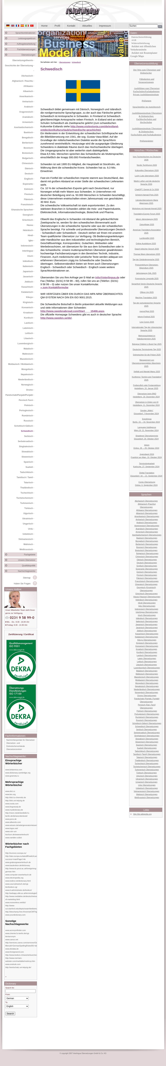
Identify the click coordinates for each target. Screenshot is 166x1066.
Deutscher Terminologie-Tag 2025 (147, 349)
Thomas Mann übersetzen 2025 (146, 254)
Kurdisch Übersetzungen (147, 652)
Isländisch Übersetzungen (147, 618)
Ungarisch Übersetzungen (146, 782)
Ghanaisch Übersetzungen (146, 584)
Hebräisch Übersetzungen (146, 600)
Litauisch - (29, 338)
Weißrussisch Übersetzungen (146, 797)
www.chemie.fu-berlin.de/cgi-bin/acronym (17, 934)
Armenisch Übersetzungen (147, 532)
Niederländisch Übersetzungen (147, 689)
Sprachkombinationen (26, 33)
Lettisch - (29, 333)
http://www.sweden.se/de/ (56, 317)
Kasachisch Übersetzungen (146, 634)
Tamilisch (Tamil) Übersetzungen (147, 754)
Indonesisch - (27, 246)
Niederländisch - (26, 379)
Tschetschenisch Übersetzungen (146, 767)
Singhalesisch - (26, 446)
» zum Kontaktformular (54, 287)
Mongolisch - (27, 369)
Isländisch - (28, 261)
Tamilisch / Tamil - (25, 477)
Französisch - (27, 204)
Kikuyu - (30, 297)
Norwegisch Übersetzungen (146, 692)
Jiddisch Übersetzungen (147, 631)
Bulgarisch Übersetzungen (147, 553)
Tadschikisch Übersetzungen (147, 751)
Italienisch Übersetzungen (147, 621)
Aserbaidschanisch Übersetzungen (146, 535)
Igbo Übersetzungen (146, 606)
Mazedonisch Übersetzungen (146, 677)
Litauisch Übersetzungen (146, 665)
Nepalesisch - (27, 374)
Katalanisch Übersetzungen (146, 637)
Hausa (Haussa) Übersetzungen (146, 597)
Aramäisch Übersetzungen (147, 529)
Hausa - (30, 225)
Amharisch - (28, 101)
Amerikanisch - (26, 96)
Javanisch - (28, 276)
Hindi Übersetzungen (147, 603)
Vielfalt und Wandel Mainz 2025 (147, 371)
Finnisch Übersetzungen (147, 575)
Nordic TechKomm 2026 (147, 165)
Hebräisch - (28, 230)
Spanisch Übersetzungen (146, 745)
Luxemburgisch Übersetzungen (147, 668)
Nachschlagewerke (27, 571)
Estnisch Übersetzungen (147, 572)
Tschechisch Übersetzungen (146, 763)
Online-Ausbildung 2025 (146, 243)
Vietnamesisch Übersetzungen (146, 791)
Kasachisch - (27, 287)
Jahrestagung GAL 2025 (146, 273)
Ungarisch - (28, 524)
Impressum (105, 25)
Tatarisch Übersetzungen (146, 757)
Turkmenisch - (27, 503)
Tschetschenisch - (25, 498)
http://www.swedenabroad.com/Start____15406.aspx (72, 311)
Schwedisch (76, 62)
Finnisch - (29, 194)
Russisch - (29, 421)
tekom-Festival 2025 (146, 317)
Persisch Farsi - (26, 400)
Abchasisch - (27, 76)
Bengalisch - (28, 137)
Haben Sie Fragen (22, 583)
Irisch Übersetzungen (147, 615)
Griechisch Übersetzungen (146, 594)
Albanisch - (28, 91)
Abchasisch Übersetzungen (146, 501)
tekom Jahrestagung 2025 (147, 219)
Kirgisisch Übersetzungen (147, 643)
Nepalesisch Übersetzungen (147, 686)
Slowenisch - (28, 457)
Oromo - (30, 390)
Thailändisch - (27, 487)
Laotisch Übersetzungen (147, 655)
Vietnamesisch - (26, 539)
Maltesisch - (28, 354)
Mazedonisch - (27, 359)
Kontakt (71, 25)
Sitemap (27, 578)
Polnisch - (29, 405)
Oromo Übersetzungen (146, 695)
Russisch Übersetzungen (146, 720)
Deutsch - (29, 173)
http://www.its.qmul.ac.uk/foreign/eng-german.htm (21, 870)
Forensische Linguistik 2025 (146, 278)
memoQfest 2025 (147, 311)
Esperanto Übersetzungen (147, 569)
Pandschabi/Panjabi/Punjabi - (19, 395)
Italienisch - (28, 266)
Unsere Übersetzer (27, 560)
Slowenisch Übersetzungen (146, 742)
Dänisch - (29, 168)
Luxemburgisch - (25, 343)
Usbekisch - (28, 534)
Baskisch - (29, 132)
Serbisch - (29, 436)
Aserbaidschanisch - (24, 127)
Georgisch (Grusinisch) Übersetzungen (146, 589)
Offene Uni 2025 (147, 292)
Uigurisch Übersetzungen (146, 776)
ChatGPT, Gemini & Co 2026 (147, 189)
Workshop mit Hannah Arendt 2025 (146, 208)
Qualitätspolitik (29, 565)
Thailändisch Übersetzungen (147, 760)
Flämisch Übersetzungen (146, 578)
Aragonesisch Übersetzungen (146, 526)
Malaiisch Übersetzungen (146, 671)
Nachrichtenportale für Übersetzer (20, 740)
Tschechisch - (27, 493)
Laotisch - (29, 323)
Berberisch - (28, 143)
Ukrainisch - (28, 518)
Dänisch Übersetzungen (147, 560)
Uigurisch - (28, 513)
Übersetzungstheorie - (23, 60)
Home (44, 25)
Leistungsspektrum (27, 38)
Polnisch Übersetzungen (147, 711)
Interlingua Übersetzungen (147, 612)
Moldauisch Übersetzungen (146, 680)
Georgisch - (28, 215)
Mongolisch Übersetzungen (146, 683)
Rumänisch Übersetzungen (146, 717)
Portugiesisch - (26, 410)
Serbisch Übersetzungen (146, 729)
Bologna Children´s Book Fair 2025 (146, 344)
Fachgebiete (30, 554)
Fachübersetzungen (27, 49)
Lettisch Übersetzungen (147, 662)
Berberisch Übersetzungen (147, 544)
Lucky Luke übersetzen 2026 (147, 176)
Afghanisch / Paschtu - (23, 81)
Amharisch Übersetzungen (147, 519)
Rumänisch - (28, 415)
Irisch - (30, 256)
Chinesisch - (28, 163)
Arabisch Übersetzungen (147, 523)
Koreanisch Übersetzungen (146, 646)
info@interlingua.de (107, 277)
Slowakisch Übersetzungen (146, 739)
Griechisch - (28, 220)
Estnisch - (29, 189)
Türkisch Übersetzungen (146, 773)
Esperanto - (28, 184)
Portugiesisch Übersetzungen (146, 714)
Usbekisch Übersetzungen (147, 788)
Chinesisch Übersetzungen (146, 556)
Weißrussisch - (27, 549)
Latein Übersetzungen (147, 658)
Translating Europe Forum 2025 (147, 214)
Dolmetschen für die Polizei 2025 (147, 355)
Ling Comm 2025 (147, 322)
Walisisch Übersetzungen (146, 794)
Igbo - (31, 240)
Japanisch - (28, 271)
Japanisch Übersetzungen (146, 624)
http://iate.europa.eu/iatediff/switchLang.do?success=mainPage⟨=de (23, 857)
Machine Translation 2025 (146, 298)
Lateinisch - (28, 328)
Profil (57, 25)
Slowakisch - (28, 451)
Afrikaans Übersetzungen (146, 510)
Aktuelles (87, 25)
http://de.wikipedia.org (142, 814)
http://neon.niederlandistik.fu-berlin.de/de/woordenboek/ (17, 814)
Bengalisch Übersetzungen (146, 541)
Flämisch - (29, 199)
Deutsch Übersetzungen (147, 563)
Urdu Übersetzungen (147, 785)
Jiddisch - (29, 282)
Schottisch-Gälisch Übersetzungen (146, 723)
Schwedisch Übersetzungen (146, 726)
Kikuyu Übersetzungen (146, 640)
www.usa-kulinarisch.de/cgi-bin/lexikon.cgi (17, 885)
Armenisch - (28, 122)
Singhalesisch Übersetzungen (146, 736)
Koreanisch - (28, 307)
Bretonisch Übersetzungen (146, 550)
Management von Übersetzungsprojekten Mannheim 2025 (146, 363)
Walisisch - (28, 544)
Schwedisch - (27, 431)
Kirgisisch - (28, 302)
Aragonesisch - (26, 112)
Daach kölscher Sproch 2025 (147, 249)
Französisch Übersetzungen (147, 581)
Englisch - (29, 179)
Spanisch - (29, 462)
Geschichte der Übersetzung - (19, 65)
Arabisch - (29, 107)
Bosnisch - (29, 148)
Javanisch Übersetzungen (147, 628)
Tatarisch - (29, 482)
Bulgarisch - (28, 158)
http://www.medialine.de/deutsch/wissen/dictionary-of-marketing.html (26, 897)
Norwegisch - (27, 385)
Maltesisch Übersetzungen (147, 674)
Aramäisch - (28, 117)
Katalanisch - (27, 292)
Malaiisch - (29, 348)
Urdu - (31, 529)
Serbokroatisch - (26, 441)
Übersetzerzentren (14, 749)
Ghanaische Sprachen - (22, 209)
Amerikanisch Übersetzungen (146, 516)
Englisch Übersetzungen (147, 566)
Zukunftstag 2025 (146, 224)
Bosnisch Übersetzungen (146, 547)
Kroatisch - (28, 312)
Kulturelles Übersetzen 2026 (147, 170)
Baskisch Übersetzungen (146, 538)
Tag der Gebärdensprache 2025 (146, 259)
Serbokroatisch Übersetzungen (147, 733)
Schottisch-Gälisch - (24, 426)
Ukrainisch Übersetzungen (147, 779)
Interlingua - (28, 251)
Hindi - (31, 235)
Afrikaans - (28, 86)
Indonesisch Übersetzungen (146, 609)
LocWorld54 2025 (146, 238)
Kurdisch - (29, 318)
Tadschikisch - (27, 472)
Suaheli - (30, 467)
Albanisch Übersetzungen (146, 513)
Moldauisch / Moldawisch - (21, 364)
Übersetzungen (29, 55)
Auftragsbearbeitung (27, 44)
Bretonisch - (28, 153)
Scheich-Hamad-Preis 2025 (146, 195)
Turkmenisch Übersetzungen (147, 770)
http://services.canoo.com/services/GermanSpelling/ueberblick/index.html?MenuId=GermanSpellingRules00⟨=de (36, 944)
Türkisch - (29, 508)
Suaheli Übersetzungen (147, 748)
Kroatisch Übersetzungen (146, 649)
